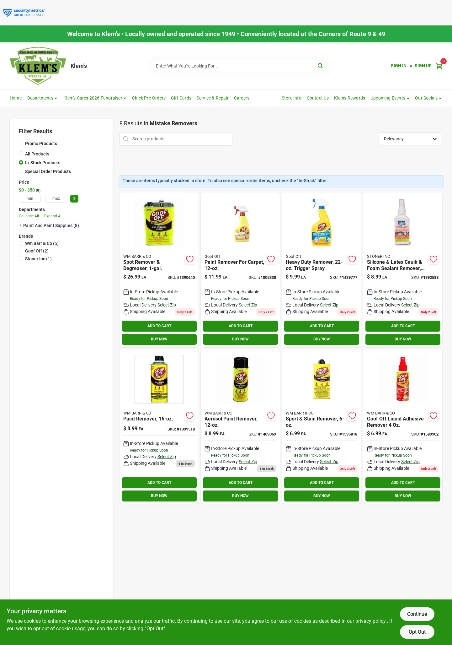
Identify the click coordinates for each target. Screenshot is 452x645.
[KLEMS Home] (38, 66)
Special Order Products (48, 171)
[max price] (56, 199)
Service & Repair (213, 97)
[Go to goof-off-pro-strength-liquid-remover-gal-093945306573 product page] (159, 269)
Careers (241, 97)
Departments (40, 97)
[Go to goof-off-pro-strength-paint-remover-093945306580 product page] (240, 426)
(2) (37, 250)
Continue (417, 614)
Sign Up (423, 65)
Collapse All (29, 216)
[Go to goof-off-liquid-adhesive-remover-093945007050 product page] (402, 426)
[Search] (320, 65)
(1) (38, 258)
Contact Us (318, 97)
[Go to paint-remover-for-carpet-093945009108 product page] (240, 269)
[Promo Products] (21, 143)
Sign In (399, 65)
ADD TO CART (159, 326)
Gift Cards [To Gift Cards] (181, 97)
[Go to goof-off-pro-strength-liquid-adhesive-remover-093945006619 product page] (321, 426)
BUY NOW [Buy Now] (159, 339)
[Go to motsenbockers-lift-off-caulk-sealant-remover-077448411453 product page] (402, 269)
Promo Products (41, 143)
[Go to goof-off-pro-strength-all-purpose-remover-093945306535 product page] (159, 426)
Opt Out (417, 632)
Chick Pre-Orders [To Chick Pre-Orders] (149, 97)
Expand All (53, 216)
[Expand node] (21, 225)
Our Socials (426, 97)
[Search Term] (239, 66)
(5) (42, 243)
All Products (37, 153)
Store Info (291, 97)
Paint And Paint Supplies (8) (51, 225)
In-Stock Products (42, 162)
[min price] (30, 199)
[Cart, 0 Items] (439, 65)
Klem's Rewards (349, 97)
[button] (390, 98)
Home (16, 97)
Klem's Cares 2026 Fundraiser (92, 97)
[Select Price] (74, 199)
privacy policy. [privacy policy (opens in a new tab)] (371, 621)
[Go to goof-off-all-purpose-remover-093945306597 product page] (321, 269)
